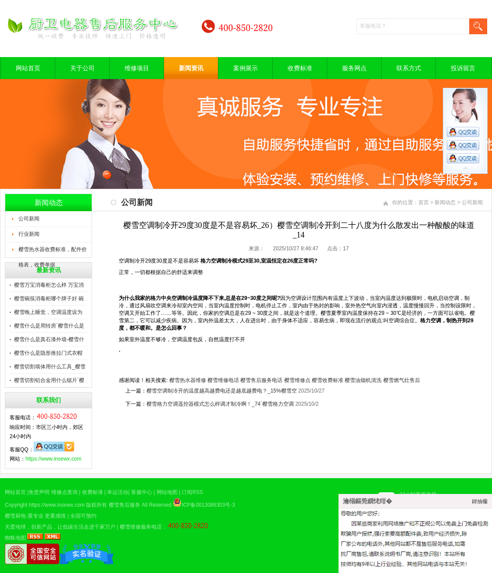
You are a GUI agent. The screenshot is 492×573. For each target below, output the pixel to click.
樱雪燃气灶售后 (401, 380)
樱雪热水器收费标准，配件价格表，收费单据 (52, 252)
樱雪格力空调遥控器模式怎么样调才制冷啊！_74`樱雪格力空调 (220, 404)
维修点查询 (64, 492)
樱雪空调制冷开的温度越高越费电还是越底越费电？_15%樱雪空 (221, 391)
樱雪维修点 (297, 380)
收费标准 (300, 68)
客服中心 (141, 492)
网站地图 (167, 492)
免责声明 (39, 492)
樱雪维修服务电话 (141, 527)
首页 (423, 202)
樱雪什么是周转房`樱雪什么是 (49, 326)
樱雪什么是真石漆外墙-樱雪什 (49, 339)
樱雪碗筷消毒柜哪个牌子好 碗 (49, 299)
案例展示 (245, 68)
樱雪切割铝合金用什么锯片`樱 (49, 380)
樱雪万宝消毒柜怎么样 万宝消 (49, 285)
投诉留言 (463, 68)
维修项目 (137, 68)
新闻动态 (445, 202)
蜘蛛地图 (15, 538)
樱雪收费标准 (327, 380)
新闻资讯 (191, 68)
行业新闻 (28, 234)
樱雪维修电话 (223, 380)
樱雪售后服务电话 (261, 380)
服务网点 (354, 68)
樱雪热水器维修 (187, 380)
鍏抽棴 (480, 501)
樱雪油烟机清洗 (363, 380)
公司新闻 (28, 219)
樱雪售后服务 (124, 505)
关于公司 (82, 68)
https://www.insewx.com (53, 459)
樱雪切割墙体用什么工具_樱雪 (50, 367)
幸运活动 (117, 492)
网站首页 (28, 68)
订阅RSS (192, 492)
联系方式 (408, 68)
